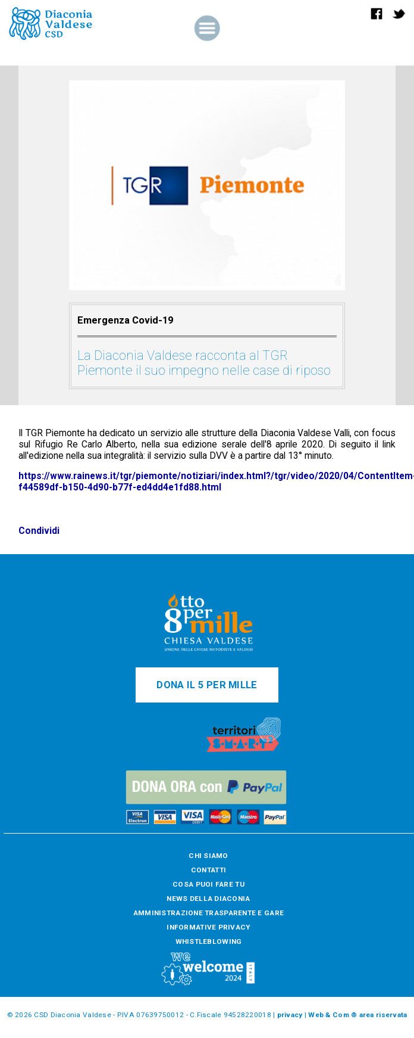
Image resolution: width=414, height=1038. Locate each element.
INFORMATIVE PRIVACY (208, 927)
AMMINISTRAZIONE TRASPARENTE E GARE (208, 913)
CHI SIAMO (208, 855)
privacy (290, 1015)
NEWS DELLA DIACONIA (208, 898)
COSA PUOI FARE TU (208, 884)
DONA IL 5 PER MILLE (206, 685)
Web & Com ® (332, 1015)
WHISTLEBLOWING (208, 941)
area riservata (383, 1015)
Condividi (38, 530)
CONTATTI (208, 870)
